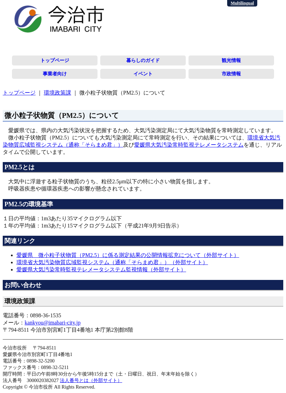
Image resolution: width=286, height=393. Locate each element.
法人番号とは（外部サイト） (91, 380)
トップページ (54, 60)
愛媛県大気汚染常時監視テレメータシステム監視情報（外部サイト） (101, 269)
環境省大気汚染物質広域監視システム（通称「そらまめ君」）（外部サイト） (112, 262)
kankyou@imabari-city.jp (52, 323)
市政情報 (231, 73)
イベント (143, 73)
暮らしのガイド (143, 60)
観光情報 (231, 60)
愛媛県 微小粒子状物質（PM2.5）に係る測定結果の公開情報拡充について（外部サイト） (127, 255)
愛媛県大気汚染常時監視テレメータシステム (189, 145)
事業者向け (55, 73)
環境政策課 (57, 93)
